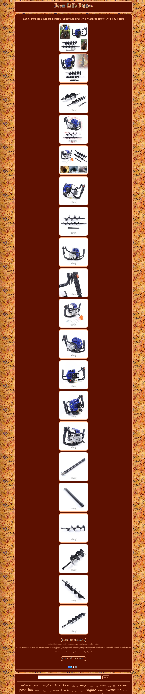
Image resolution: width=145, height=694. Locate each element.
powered (122, 685)
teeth (97, 686)
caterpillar (47, 685)
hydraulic (26, 685)
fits (30, 689)
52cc (125, 690)
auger (84, 685)
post (22, 690)
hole (58, 685)
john (50, 691)
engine (91, 690)
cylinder (44, 691)
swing (81, 691)
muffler (103, 686)
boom (66, 685)
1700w (100, 691)
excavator (113, 690)
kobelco (75, 691)
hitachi (65, 690)
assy (109, 686)
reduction (75, 686)
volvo (37, 691)
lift (114, 686)
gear (35, 686)
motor (91, 686)
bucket (56, 691)
